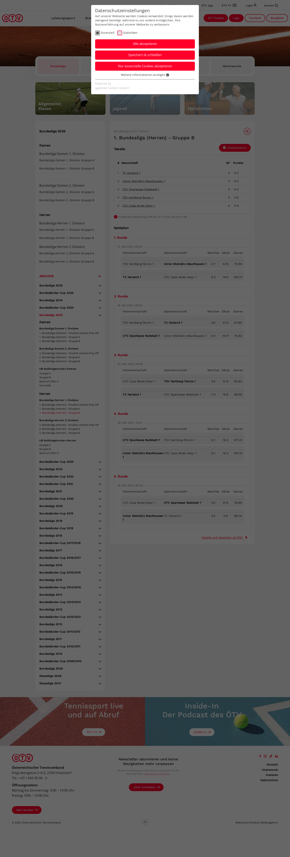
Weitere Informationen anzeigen (145, 75)
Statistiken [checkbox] (130, 33)
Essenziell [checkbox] (107, 33)
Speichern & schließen (145, 55)
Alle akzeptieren (145, 44)
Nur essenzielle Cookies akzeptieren (145, 66)
